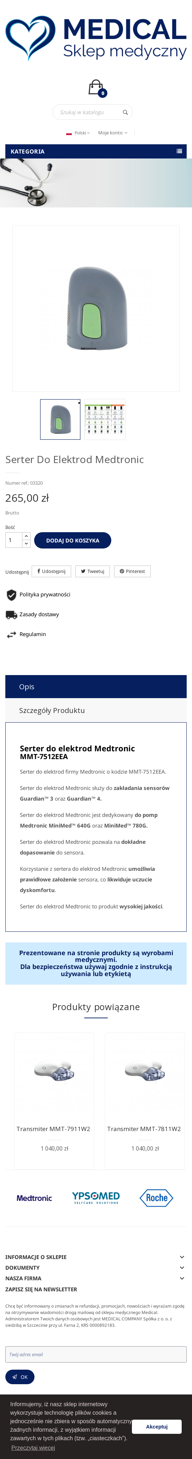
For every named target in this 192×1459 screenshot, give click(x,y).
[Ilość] (13, 540)
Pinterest (135, 571)
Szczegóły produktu (52, 710)
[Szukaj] (92, 112)
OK (24, 1377)
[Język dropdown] (77, 133)
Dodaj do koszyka (72, 540)
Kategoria (28, 151)
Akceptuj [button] (157, 1427)
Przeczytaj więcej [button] (33, 1448)
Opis (26, 686)
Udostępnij (53, 571)
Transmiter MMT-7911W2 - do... (61, 1129)
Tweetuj (95, 571)
